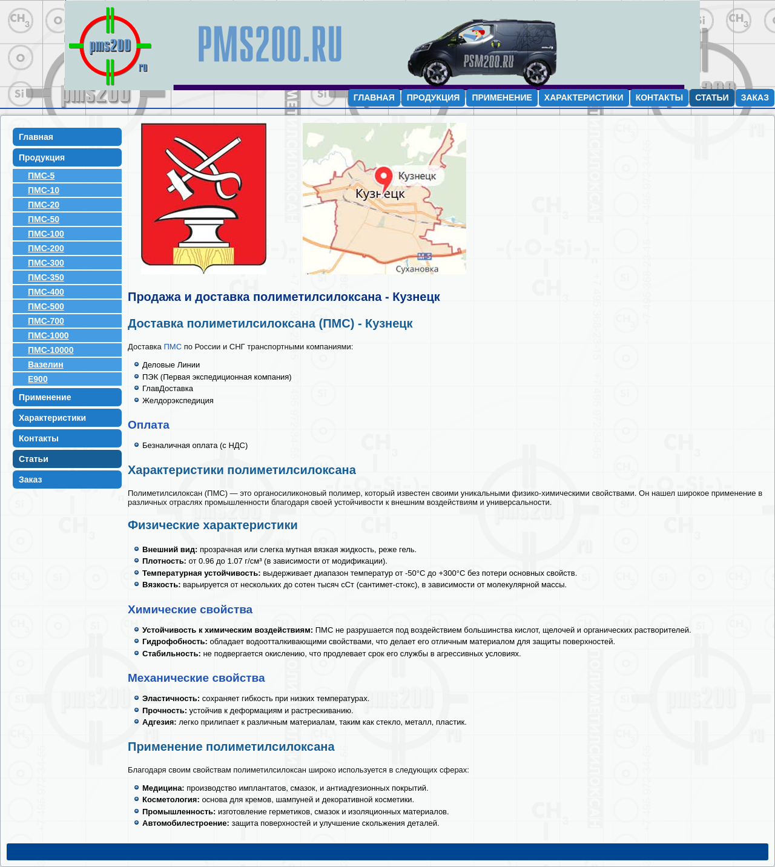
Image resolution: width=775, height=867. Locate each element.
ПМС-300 (46, 263)
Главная (374, 97)
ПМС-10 (43, 190)
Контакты (659, 97)
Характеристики (584, 97)
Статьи (712, 97)
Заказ (755, 97)
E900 (38, 379)
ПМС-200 (46, 248)
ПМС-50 (43, 219)
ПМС (172, 346)
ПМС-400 (46, 292)
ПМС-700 (46, 321)
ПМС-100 (46, 234)
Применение (502, 97)
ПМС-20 (43, 204)
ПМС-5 (41, 175)
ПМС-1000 (48, 335)
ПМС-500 (46, 306)
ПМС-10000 (50, 350)
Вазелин (46, 364)
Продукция (433, 97)
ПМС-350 (46, 277)
